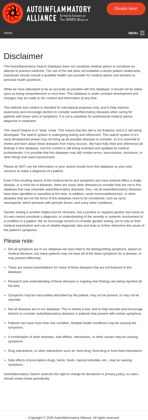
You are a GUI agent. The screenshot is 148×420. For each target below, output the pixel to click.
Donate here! (126, 8)
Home (8, 33)
